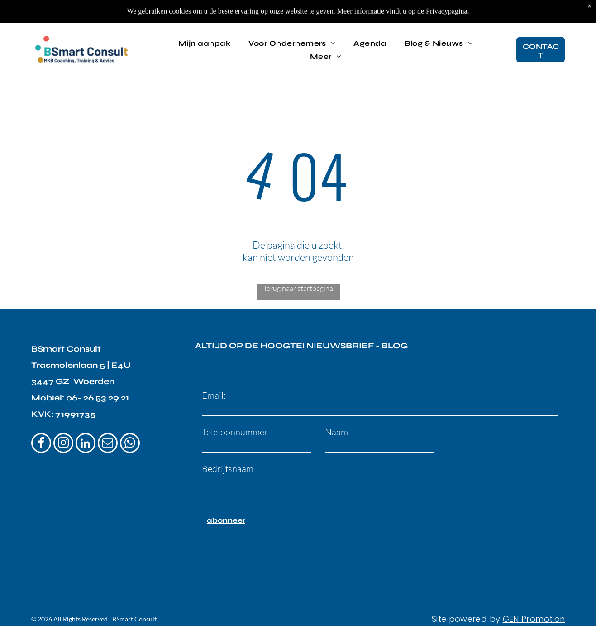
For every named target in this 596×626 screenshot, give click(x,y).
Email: (214, 395)
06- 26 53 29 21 (97, 398)
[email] (108, 444)
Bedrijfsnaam (227, 468)
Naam (336, 432)
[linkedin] (85, 444)
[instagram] (63, 444)
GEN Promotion (534, 619)
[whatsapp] (130, 444)
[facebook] (41, 444)
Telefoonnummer (235, 432)
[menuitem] (204, 42)
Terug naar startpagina (298, 288)
